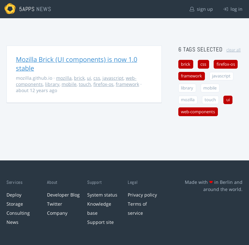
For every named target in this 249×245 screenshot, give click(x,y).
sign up (201, 9)
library (52, 84)
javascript (113, 78)
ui (89, 78)
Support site (100, 222)
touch (85, 84)
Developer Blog (63, 195)
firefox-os (103, 84)
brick (79, 78)
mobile (69, 84)
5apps (27, 9)
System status (102, 195)
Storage (14, 204)
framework (127, 84)
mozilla (64, 78)
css (96, 78)
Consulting (18, 213)
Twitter (54, 204)
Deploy (13, 195)
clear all (233, 50)
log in (233, 9)
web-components (198, 112)
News (12, 222)
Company (57, 213)
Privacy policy (142, 195)
